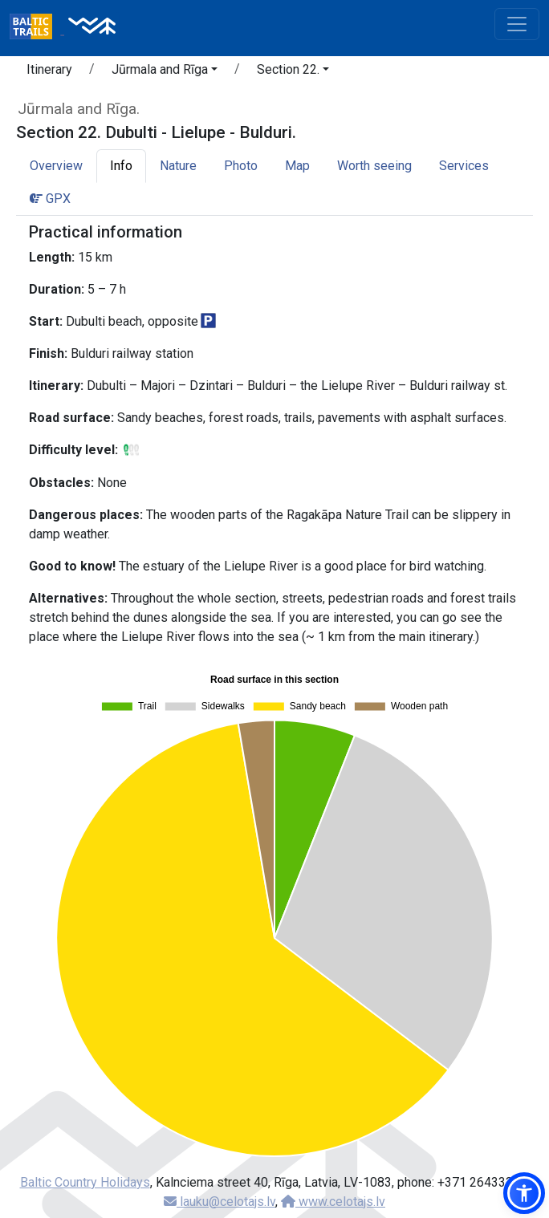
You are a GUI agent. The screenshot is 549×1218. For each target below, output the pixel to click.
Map (297, 165)
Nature (178, 165)
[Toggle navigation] (516, 24)
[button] (164, 72)
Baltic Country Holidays (85, 1182)
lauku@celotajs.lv (219, 1201)
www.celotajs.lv (333, 1201)
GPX (50, 198)
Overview (56, 165)
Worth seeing (374, 165)
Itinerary (49, 69)
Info (121, 165)
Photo (241, 165)
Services (464, 165)
